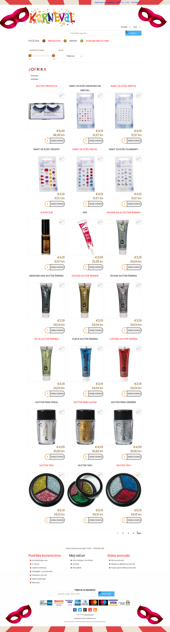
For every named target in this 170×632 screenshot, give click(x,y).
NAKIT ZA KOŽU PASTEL (85, 149)
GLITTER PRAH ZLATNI (85, 402)
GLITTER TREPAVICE (46, 86)
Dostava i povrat (39, 575)
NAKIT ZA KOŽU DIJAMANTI (123, 149)
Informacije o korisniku (83, 560)
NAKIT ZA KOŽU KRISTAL (123, 86)
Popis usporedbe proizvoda (123, 567)
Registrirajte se (100, 2)
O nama (35, 564)
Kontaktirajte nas (39, 560)
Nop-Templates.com (89, 618)
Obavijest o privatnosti (42, 571)
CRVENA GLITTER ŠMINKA (123, 339)
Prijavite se (111, 2)
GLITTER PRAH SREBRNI (123, 402)
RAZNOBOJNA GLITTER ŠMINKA (46, 275)
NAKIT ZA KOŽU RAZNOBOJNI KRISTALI (85, 88)
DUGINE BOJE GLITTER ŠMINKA (123, 212)
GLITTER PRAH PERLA (46, 402)
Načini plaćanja (39, 579)
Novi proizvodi (117, 560)
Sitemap (35, 582)
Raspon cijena (37, 50)
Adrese (76, 564)
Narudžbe (77, 567)
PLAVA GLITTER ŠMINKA (85, 339)
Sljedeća (139, 533)
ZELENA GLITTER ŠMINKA (123, 275)
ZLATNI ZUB (46, 212)
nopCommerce (89, 615)
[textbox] (102, 33)
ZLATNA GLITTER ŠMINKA (85, 275)
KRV (85, 212)
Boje (61, 50)
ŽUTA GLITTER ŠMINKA (47, 339)
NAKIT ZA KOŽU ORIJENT (46, 149)
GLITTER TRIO (46, 465)
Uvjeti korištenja (39, 567)
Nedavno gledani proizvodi (123, 564)
